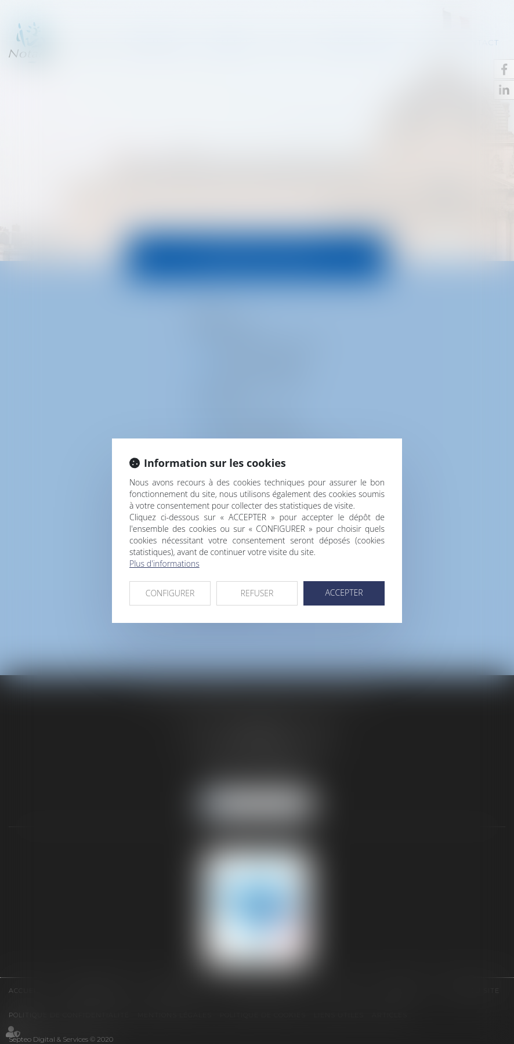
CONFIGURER (170, 593)
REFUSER (257, 593)
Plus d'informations (164, 563)
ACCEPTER (344, 592)
